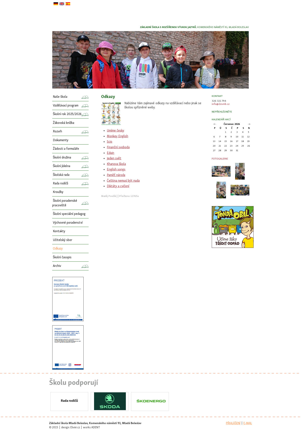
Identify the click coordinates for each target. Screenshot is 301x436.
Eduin (110, 153)
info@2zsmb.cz (221, 104)
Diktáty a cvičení (118, 186)
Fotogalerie (220, 159)
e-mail (248, 423)
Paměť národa (116, 175)
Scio (109, 142)
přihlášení (233, 423)
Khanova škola (116, 164)
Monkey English (117, 136)
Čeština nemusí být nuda (123, 181)
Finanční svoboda (118, 148)
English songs (116, 170)
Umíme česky (115, 131)
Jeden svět (114, 159)
